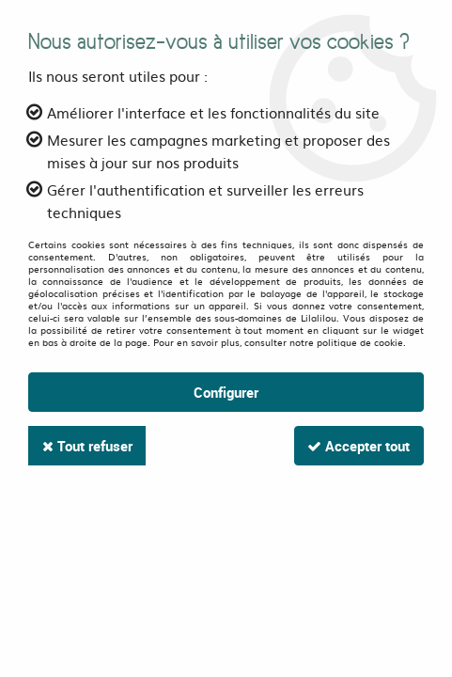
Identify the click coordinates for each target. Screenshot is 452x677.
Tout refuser (88, 445)
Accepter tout (357, 445)
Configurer (226, 392)
